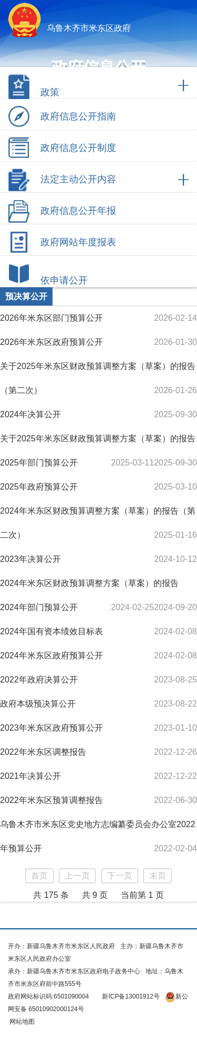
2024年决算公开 (30, 414)
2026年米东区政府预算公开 (51, 342)
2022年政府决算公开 (39, 679)
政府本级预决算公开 (38, 703)
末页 (157, 875)
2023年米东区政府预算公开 (51, 727)
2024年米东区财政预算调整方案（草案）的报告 (89, 583)
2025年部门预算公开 (39, 462)
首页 (39, 875)
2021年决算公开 (30, 776)
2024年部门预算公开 (39, 607)
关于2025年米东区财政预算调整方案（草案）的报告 (97, 438)
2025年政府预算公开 (39, 486)
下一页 (119, 875)
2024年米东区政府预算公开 (51, 655)
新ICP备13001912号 (130, 996)
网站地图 (21, 1021)
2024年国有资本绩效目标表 (51, 631)
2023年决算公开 (30, 559)
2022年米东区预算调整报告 (51, 800)
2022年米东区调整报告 (43, 751)
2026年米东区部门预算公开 (51, 317)
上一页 (77, 875)
